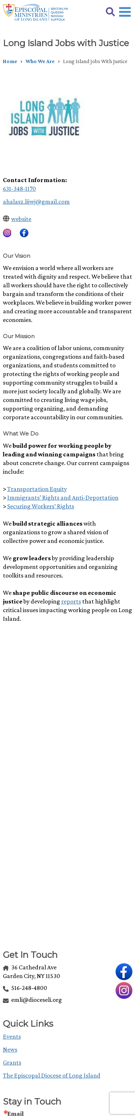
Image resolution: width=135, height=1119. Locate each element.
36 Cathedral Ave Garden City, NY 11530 (31, 971)
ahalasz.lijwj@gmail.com (36, 201)
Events (12, 1036)
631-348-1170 (19, 188)
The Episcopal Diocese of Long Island (51, 1075)
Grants (12, 1062)
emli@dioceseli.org (32, 999)
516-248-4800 (25, 987)
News (10, 1049)
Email (15, 1113)
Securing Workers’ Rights (40, 506)
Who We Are (40, 61)
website (21, 218)
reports (71, 601)
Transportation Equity (37, 488)
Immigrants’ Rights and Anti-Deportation (62, 497)
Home (10, 61)
